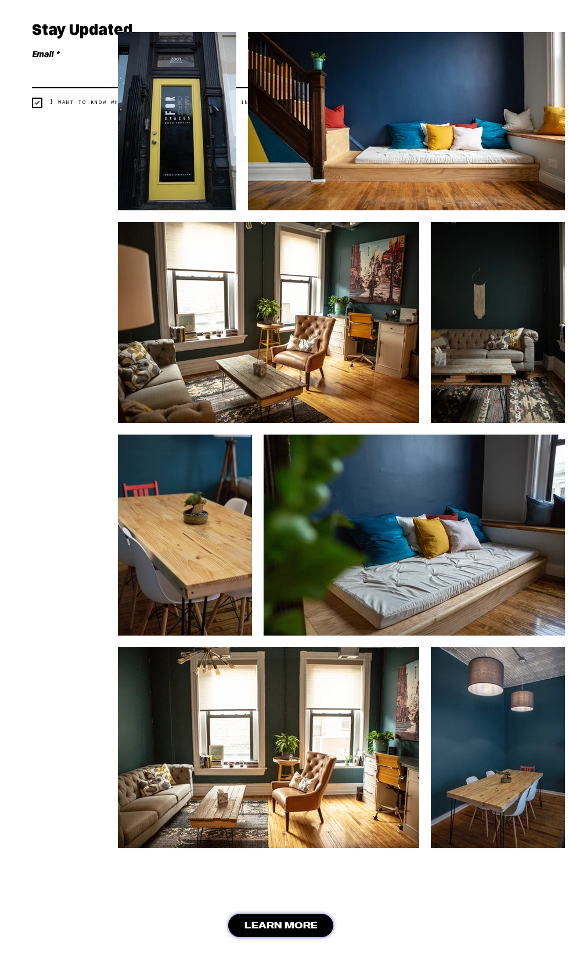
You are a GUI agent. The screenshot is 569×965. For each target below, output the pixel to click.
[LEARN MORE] (280, 925)
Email (45, 54)
